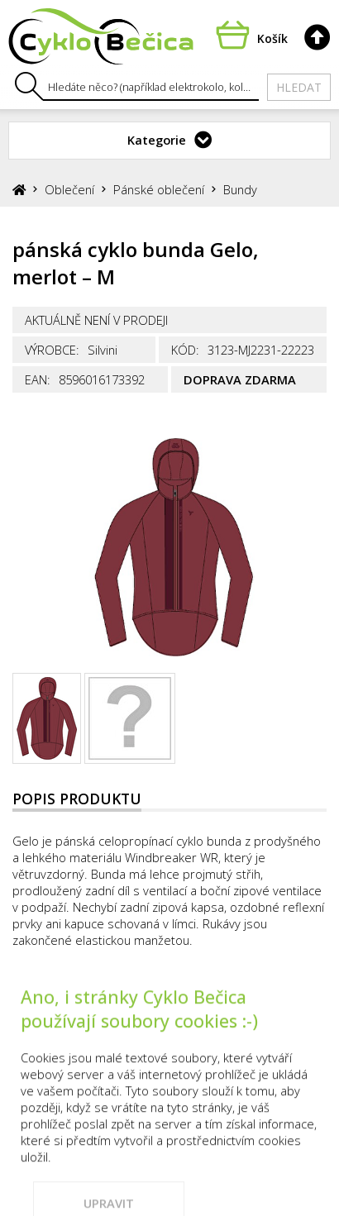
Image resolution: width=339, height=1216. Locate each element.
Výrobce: (52, 349)
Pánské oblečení (158, 189)
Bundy (240, 189)
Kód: (185, 349)
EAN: (37, 379)
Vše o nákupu (283, 1011)
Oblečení (69, 189)
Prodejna (97, 1011)
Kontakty (183, 1011)
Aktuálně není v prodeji (96, 320)
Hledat (299, 87)
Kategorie (156, 139)
